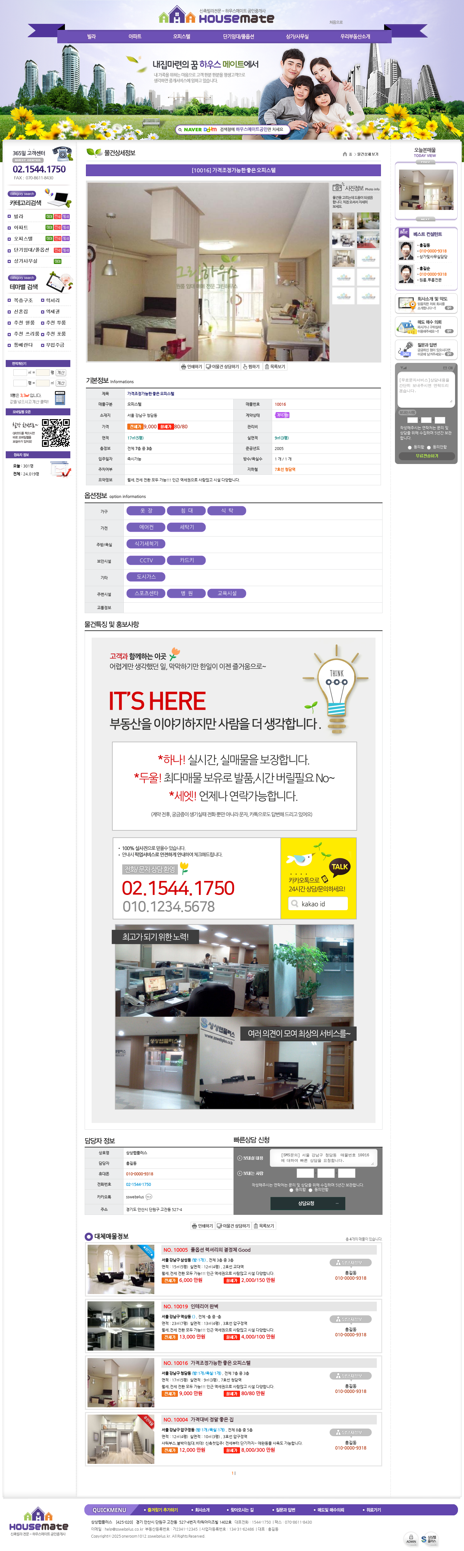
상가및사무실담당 (433, 256)
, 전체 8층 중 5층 (207, 1430)
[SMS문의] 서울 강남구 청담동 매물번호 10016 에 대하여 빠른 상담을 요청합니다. (326, 1158)
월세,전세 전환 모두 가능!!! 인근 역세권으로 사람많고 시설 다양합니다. (218, 1273)
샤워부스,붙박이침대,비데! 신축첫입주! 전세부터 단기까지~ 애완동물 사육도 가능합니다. (232, 1443)
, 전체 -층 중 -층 (191, 1316)
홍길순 (424, 268)
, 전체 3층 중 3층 (198, 1260)
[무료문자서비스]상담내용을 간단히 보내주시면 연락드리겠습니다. (425, 390)
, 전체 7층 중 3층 (205, 1373)
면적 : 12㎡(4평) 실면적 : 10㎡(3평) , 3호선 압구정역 (204, 1436)
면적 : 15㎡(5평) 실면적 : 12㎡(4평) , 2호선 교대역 (203, 1266)
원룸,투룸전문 (430, 280)
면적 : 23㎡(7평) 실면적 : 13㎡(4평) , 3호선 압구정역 (204, 1323)
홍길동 (424, 245)
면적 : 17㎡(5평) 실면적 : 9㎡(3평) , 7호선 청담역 (202, 1380)
